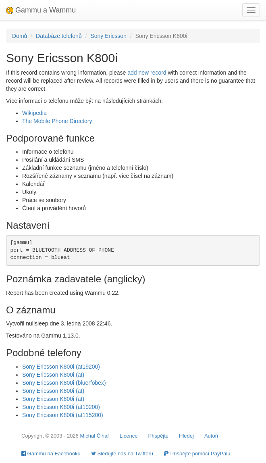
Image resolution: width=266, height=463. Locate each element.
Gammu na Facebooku (51, 453)
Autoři (211, 436)
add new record (146, 72)
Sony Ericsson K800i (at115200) (62, 415)
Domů (19, 36)
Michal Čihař (94, 436)
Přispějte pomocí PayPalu (197, 453)
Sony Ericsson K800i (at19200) (61, 366)
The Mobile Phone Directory (57, 121)
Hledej (186, 436)
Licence (129, 436)
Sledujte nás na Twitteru (122, 453)
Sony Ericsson (108, 36)
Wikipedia (34, 113)
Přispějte (158, 436)
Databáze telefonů (59, 36)
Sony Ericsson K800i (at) (53, 374)
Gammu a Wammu (41, 10)
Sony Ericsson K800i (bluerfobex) (64, 383)
